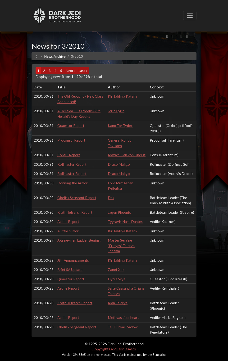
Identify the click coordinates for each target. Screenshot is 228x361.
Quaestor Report (70, 125)
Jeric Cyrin (116, 111)
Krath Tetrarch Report (74, 212)
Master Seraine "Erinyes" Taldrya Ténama (121, 245)
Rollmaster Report (72, 164)
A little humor (68, 231)
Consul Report (68, 155)
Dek (111, 198)
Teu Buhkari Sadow (122, 327)
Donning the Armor (72, 183)
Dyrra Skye (116, 279)
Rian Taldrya (118, 303)
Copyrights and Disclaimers (114, 349)
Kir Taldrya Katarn (122, 96)
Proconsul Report (71, 140)
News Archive (55, 56)
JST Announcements (73, 260)
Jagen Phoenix (119, 212)
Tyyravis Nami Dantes (125, 221)
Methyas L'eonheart (123, 317)
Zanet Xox (116, 269)
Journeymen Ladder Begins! (79, 240)
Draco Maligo (119, 164)
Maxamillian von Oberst (127, 155)
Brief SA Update (69, 269)
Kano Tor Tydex (120, 125)
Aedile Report (68, 221)
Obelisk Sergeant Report (76, 198)
